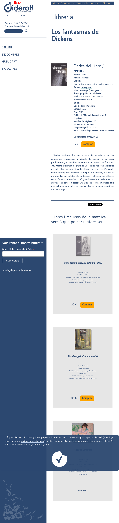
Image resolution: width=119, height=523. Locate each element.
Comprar (88, 144)
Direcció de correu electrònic (18, 249)
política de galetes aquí (32, 440)
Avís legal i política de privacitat (17, 270)
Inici (55, 3)
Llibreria (79, 3)
